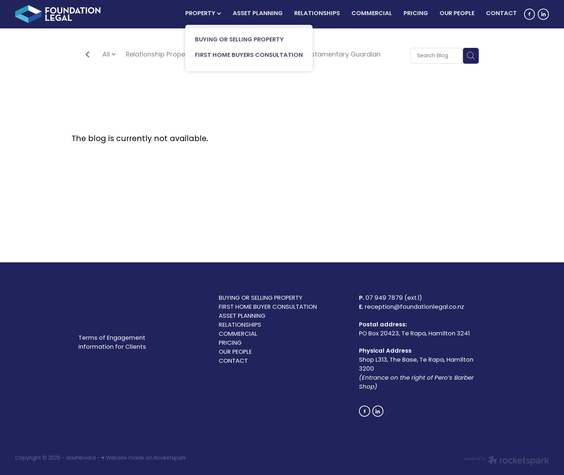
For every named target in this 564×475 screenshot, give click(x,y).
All (107, 55)
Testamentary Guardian (342, 55)
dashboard (81, 458)
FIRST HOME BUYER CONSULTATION (268, 307)
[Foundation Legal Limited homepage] (68, 14)
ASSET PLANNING (258, 14)
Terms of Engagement (111, 338)
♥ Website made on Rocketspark (143, 458)
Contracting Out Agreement (249, 55)
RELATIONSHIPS (317, 14)
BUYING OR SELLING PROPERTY (261, 298)
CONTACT (501, 14)
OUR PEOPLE (457, 14)
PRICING (416, 14)
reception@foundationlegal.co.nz (414, 307)
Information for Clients (112, 347)
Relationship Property (160, 55)
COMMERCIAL (371, 14)
